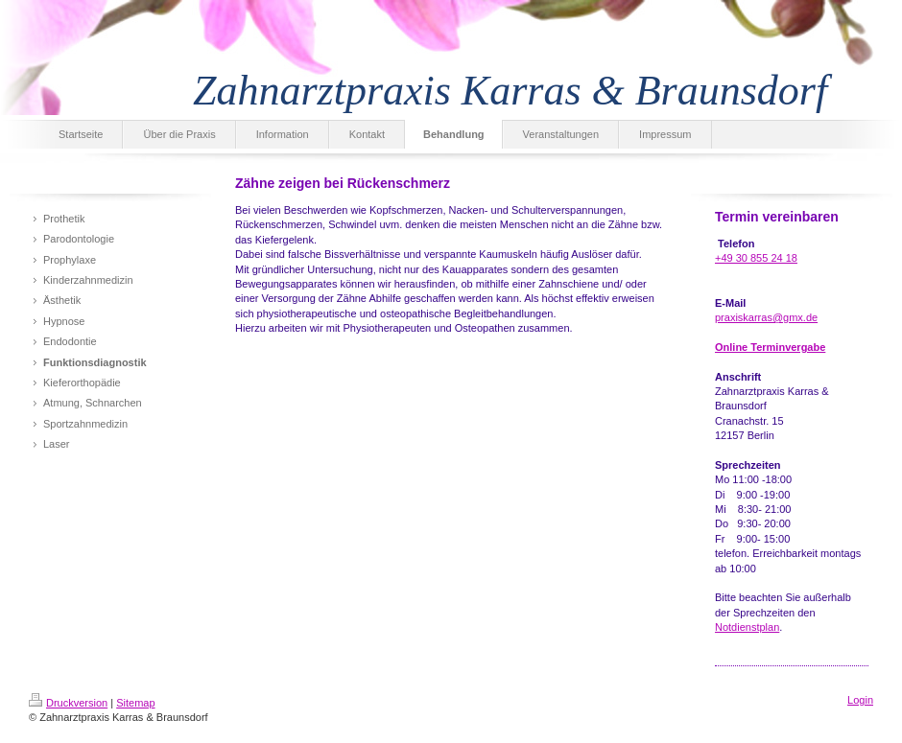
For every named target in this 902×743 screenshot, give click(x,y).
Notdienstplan (747, 627)
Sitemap (135, 702)
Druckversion (68, 702)
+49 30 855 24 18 (756, 258)
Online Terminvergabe (770, 347)
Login (860, 700)
